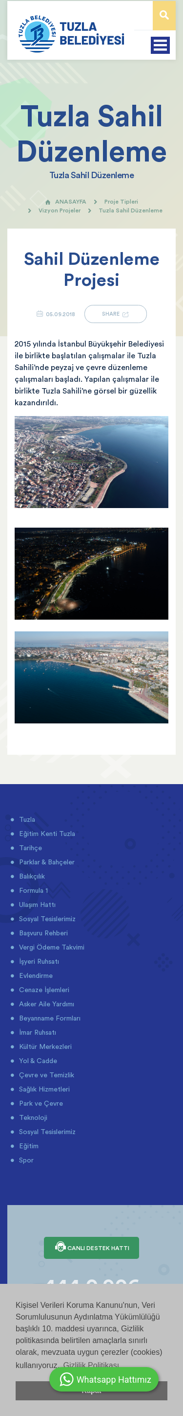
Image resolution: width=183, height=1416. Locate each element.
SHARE (115, 314)
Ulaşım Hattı (36, 904)
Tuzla (26, 819)
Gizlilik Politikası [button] (91, 1365)
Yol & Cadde (37, 1060)
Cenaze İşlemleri (43, 989)
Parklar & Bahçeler (46, 862)
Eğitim (28, 1145)
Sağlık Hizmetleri (43, 1089)
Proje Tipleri (121, 201)
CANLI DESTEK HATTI (91, 1247)
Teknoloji (32, 1117)
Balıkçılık (31, 876)
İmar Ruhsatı (36, 1032)
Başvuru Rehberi (42, 933)
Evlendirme (35, 975)
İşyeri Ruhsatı (38, 961)
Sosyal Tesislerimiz (46, 918)
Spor (25, 1160)
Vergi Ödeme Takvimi (50, 947)
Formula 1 (32, 890)
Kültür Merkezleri (44, 1046)
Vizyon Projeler (60, 210)
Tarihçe (29, 847)
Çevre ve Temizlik (45, 1074)
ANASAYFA (65, 201)
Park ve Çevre (40, 1103)
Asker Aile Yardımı (45, 1003)
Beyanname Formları (49, 1018)
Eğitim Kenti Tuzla (46, 833)
